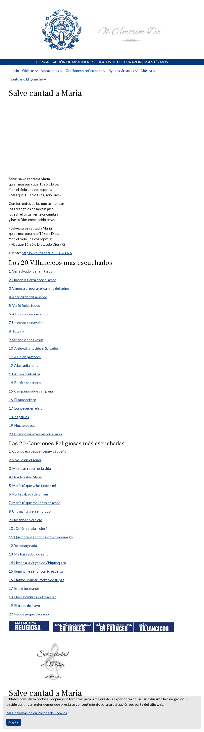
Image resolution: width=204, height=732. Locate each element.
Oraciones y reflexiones (84, 70)
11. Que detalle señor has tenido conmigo (41, 537)
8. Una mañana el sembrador (30, 511)
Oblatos (28, 70)
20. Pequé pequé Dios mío (29, 614)
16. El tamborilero (22, 399)
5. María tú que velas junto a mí (32, 485)
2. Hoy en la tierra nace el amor (32, 280)
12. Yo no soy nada (23, 545)
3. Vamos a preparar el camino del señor (39, 288)
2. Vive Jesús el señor (25, 460)
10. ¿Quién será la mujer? (28, 528)
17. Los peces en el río (25, 408)
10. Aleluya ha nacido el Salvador (33, 348)
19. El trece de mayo (24, 605)
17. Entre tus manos (24, 588)
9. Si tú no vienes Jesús (26, 340)
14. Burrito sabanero (25, 382)
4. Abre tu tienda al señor (28, 297)
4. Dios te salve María (25, 477)
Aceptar (13, 722)
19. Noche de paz (22, 425)
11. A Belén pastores (25, 357)
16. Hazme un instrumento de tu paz (36, 580)
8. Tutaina (16, 331)
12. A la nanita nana (23, 365)
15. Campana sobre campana (31, 391)
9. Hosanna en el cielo (25, 520)
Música (146, 70)
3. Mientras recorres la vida (30, 468)
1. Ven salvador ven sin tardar (31, 271)
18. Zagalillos (19, 417)
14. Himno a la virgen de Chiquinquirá (37, 562)
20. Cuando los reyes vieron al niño (35, 434)
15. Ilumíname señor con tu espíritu (36, 571)
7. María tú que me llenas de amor (34, 502)
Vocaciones (50, 70)
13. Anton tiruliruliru (24, 374)
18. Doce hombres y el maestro (32, 597)
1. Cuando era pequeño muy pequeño (37, 451)
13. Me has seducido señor (29, 554)
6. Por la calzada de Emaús (29, 494)
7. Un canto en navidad (26, 322)
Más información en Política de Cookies (36, 713)
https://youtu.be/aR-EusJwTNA (47, 253)
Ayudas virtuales (121, 70)
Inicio (14, 70)
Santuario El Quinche (26, 79)
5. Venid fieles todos (24, 305)
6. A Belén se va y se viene (28, 314)
